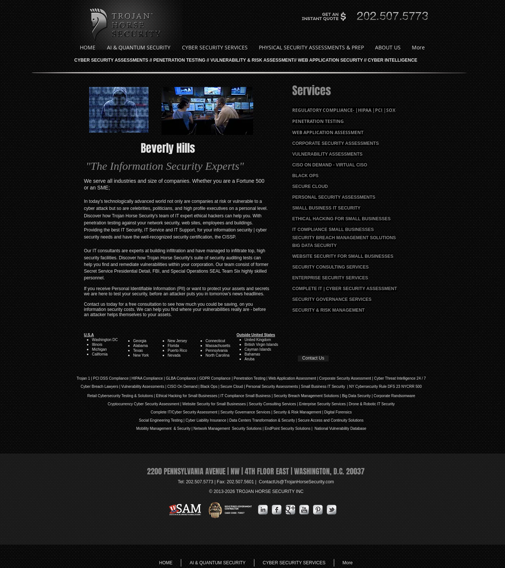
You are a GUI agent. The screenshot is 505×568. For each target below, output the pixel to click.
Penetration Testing (249, 378)
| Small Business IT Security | (323, 386)
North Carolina (217, 355)
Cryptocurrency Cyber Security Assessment (143, 404)
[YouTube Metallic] (304, 510)
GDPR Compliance (215, 378)
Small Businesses (202, 396)
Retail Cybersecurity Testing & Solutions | (121, 396)
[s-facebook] (276, 510)
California (100, 354)
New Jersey (177, 341)
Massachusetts (218, 346)
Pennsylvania (217, 350)
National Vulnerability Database (339, 428)
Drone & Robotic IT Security (371, 404)
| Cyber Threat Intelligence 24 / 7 (398, 378)
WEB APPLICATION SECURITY (330, 60)
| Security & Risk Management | (296, 412)
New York (141, 355)
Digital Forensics (338, 412)
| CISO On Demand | (182, 386)
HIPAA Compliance (147, 378)
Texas (138, 350)
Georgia (140, 341)
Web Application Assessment (292, 378)
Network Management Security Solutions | (229, 428)
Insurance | (219, 420)
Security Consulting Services (272, 404)
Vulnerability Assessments (142, 386)
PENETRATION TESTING (179, 60)
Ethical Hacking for (171, 396)
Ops (214, 386)
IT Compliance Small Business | (247, 396)
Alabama (140, 346)
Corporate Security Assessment (345, 378)
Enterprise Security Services (322, 404)
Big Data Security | (358, 396)
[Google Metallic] (290, 510)
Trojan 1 (83, 378)
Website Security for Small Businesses (214, 404)
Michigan (99, 349)
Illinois (97, 345)
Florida (173, 346)
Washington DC (105, 340)
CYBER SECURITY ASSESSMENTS (111, 60)
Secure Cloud (232, 386)
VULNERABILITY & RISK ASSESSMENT (252, 60)
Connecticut (215, 341)
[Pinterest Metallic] (318, 510)
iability (204, 420)
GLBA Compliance (181, 378)
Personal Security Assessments (272, 386)
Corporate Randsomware (394, 396)
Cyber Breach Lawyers (99, 386)
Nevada (174, 355)
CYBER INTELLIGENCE (392, 60)
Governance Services (252, 412)
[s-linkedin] (263, 510)
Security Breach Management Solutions (306, 396)
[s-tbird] (331, 510)
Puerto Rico (177, 350)
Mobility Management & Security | (164, 428)
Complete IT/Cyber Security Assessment (184, 412)
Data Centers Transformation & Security (262, 420)
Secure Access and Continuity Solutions (331, 420)
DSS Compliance (113, 378)
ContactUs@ (296, 481)
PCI (96, 378)
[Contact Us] (313, 358)
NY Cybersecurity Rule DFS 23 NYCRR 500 (385, 386)
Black (205, 386)
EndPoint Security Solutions (287, 428)
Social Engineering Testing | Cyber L (169, 420)
